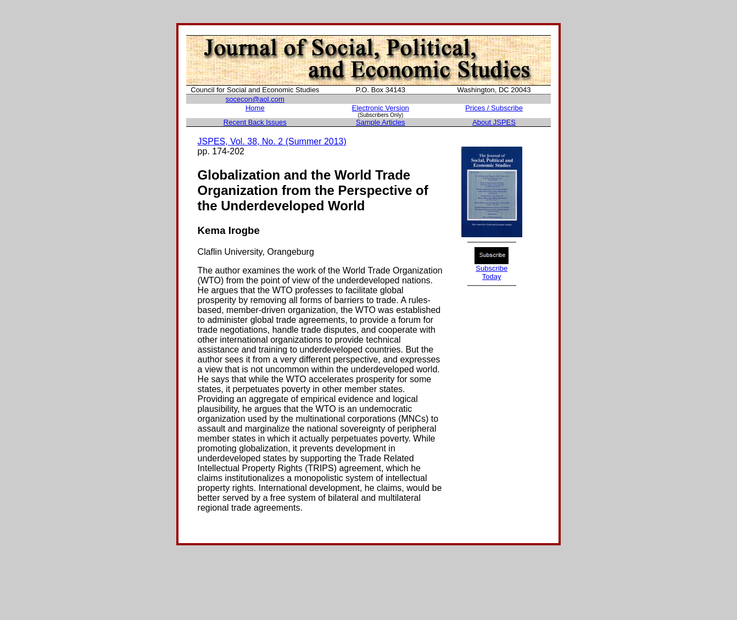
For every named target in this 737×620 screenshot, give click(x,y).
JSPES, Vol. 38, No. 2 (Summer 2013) (272, 141)
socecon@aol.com (255, 99)
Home (255, 108)
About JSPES (494, 122)
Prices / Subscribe (494, 108)
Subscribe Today (491, 272)
